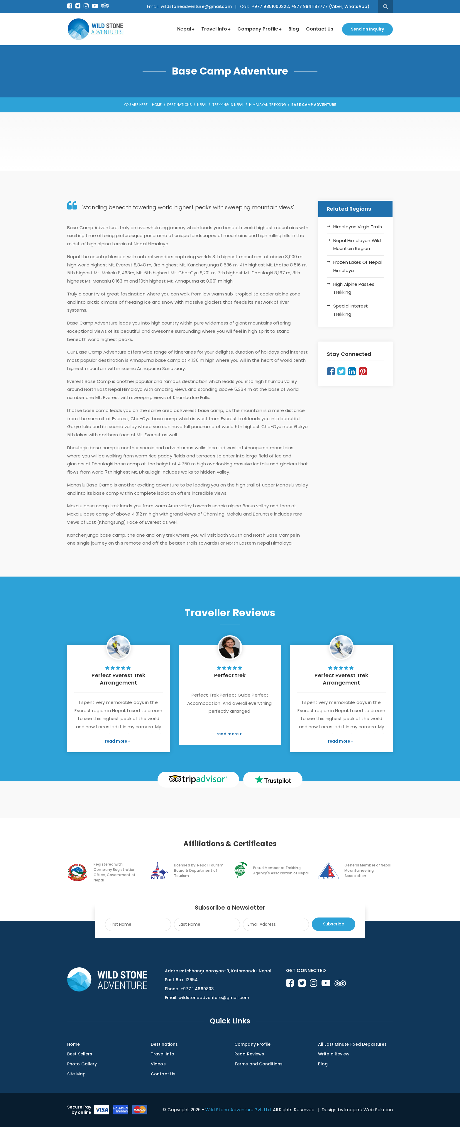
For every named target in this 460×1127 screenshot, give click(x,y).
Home (157, 104)
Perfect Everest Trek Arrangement (118, 679)
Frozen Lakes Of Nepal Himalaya (357, 266)
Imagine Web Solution (368, 1109)
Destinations (179, 104)
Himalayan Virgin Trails (357, 227)
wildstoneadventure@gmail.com (196, 6)
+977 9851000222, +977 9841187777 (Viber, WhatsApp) (310, 6)
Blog (293, 29)
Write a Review (333, 1054)
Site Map (76, 1074)
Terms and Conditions (258, 1064)
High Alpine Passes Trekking (353, 288)
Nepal (184, 29)
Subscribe (333, 924)
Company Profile (257, 29)
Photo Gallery (82, 1064)
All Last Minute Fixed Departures (352, 1044)
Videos (158, 1064)
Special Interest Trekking (350, 310)
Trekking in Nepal (228, 104)
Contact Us (319, 29)
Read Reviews (249, 1054)
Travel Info (214, 29)
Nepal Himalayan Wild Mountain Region (357, 244)
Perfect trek (230, 675)
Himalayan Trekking (267, 104)
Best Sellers (79, 1054)
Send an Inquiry (367, 29)
